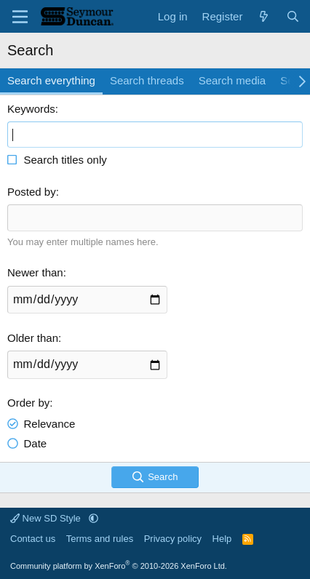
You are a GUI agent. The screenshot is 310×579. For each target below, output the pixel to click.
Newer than (35, 272)
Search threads (147, 80)
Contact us (32, 538)
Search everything (51, 80)
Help (222, 538)
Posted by (31, 191)
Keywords (31, 109)
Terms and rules (99, 538)
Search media (232, 80)
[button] (93, 518)
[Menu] (20, 16)
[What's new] (264, 16)
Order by (28, 402)
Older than (32, 338)
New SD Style (46, 518)
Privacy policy (173, 538)
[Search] (293, 16)
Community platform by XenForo (118, 566)
